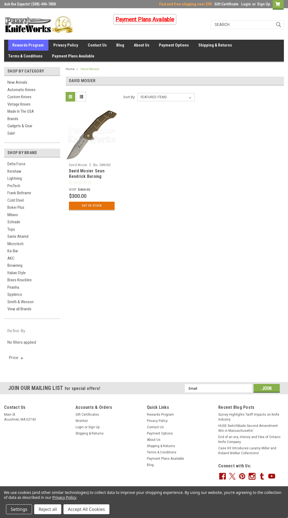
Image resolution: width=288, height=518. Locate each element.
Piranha (13, 287)
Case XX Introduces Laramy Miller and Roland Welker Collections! (247, 450)
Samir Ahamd (17, 236)
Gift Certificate (226, 4)
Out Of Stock (92, 206)
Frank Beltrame (19, 192)
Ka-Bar (12, 250)
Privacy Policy (65, 45)
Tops (11, 229)
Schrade (13, 221)
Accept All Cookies (86, 509)
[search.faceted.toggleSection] (16, 357)
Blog (120, 45)
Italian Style (16, 272)
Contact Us (97, 45)
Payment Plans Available (73, 56)
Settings (19, 509)
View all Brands (19, 308)
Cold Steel (15, 200)
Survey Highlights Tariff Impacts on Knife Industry (248, 417)
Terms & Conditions (25, 56)
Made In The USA (20, 111)
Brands (12, 118)
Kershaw (14, 171)
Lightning (14, 178)
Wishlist (81, 421)
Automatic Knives (21, 89)
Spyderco (14, 294)
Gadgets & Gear (19, 125)
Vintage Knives (19, 104)
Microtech (15, 243)
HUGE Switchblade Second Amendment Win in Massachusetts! (248, 428)
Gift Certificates (87, 414)
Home (70, 69)
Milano (12, 214)
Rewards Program (28, 45)
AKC (10, 258)
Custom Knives (19, 96)
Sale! (11, 133)
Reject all (48, 509)
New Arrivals (17, 82)
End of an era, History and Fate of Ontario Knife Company (249, 439)
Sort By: (129, 97)
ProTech (13, 185)
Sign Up (263, 4)
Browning (14, 265)
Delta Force (16, 163)
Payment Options (174, 45)
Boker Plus (15, 207)
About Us (141, 45)
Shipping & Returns (215, 45)
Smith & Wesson (20, 301)
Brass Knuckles (19, 279)
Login (246, 4)
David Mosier (90, 69)
